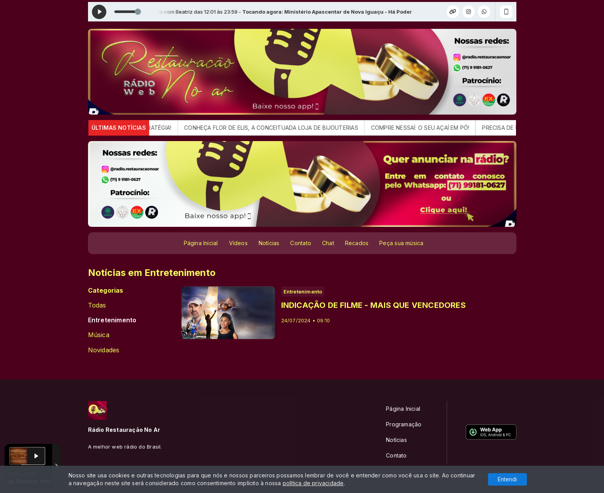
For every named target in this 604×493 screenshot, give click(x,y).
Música (98, 335)
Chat (328, 243)
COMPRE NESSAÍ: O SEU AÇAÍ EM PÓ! (426, 127)
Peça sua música (401, 243)
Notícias (269, 243)
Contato (300, 243)
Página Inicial (201, 243)
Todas (97, 305)
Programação (403, 424)
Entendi (507, 479)
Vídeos (238, 243)
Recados (356, 243)
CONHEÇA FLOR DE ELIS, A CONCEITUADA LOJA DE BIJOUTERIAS (277, 127)
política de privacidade (313, 483)
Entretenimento (112, 320)
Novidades (104, 350)
